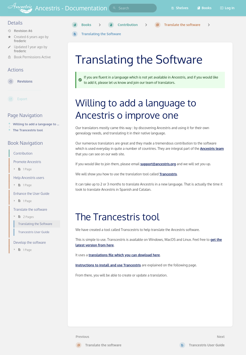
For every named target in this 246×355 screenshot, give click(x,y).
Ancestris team (212, 148)
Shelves (179, 8)
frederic (20, 41)
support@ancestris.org (158, 164)
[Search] (114, 8)
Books (204, 8)
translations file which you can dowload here (124, 255)
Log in (227, 8)
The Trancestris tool (28, 130)
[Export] (34, 99)
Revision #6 (20, 31)
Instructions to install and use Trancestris (108, 265)
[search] (133, 8)
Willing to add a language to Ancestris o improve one (36, 124)
